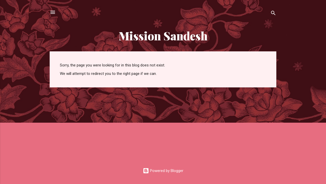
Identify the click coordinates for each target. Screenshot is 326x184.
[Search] (273, 14)
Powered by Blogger (163, 170)
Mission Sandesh (163, 35)
